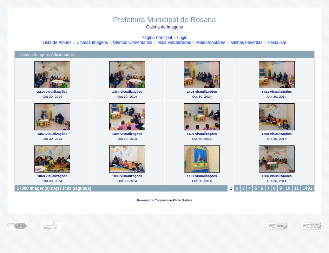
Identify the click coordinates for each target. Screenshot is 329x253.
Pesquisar (277, 42)
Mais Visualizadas (174, 42)
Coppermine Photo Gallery (173, 200)
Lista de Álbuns (56, 42)
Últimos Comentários (132, 42)
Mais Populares (210, 42)
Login (182, 37)
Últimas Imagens (92, 42)
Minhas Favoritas (246, 42)
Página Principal (157, 37)
